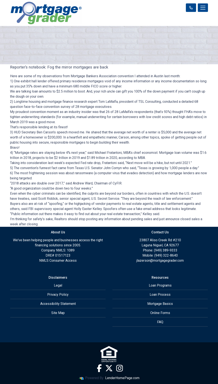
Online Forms (160, 313)
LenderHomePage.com (122, 378)
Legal (58, 285)
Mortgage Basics (160, 304)
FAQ (160, 322)
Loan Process (160, 295)
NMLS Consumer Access (58, 260)
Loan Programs (160, 285)
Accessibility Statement (58, 304)
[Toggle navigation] (203, 7)
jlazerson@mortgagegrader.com (160, 260)
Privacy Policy (58, 295)
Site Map (58, 313)
